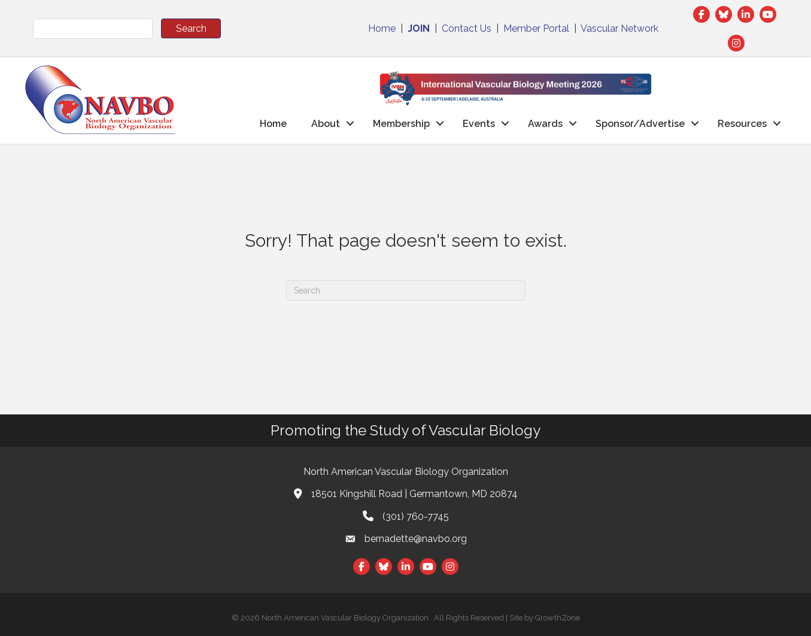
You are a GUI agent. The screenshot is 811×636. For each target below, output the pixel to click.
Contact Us (466, 28)
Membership (401, 123)
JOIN (419, 28)
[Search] (406, 290)
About (325, 123)
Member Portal (536, 28)
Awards (545, 123)
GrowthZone (557, 617)
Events (479, 123)
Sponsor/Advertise (640, 123)
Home (382, 28)
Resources (742, 123)
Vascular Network (619, 28)
